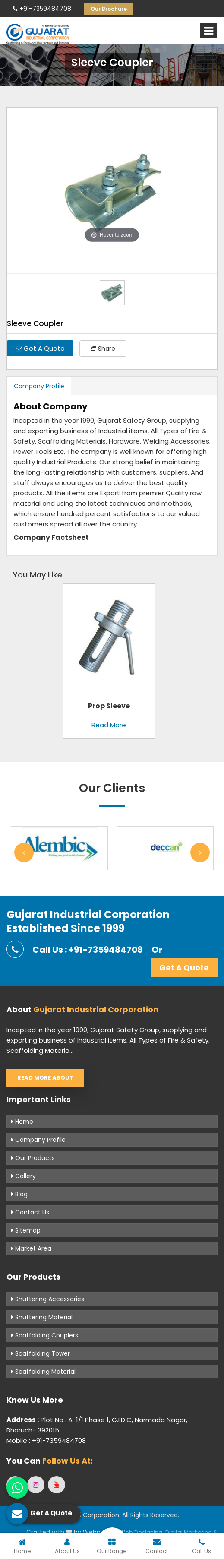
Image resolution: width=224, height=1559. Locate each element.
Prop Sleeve (109, 706)
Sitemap (26, 1230)
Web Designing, (142, 1532)
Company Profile (39, 386)
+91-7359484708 (42, 8)
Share (103, 348)
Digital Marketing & (191, 1532)
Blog (19, 1194)
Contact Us (30, 1212)
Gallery (23, 1176)
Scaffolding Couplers (44, 1335)
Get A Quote (40, 348)
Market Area (31, 1248)
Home (22, 1121)
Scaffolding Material (43, 1371)
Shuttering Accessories (47, 1299)
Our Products (33, 1157)
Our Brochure (109, 9)
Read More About (45, 1078)
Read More (108, 724)
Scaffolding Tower (40, 1353)
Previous (24, 852)
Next (200, 852)
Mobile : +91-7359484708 (46, 1440)
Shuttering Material (42, 1317)
